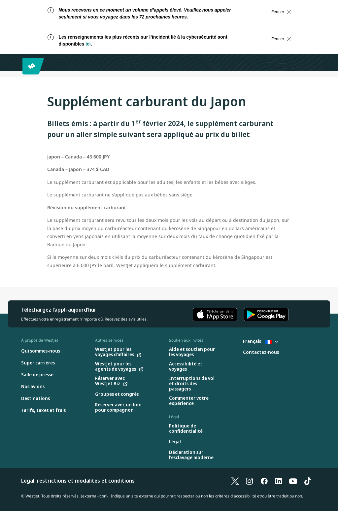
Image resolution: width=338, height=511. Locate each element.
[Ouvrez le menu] (312, 63)
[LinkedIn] (279, 480)
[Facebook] (264, 480)
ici (88, 44)
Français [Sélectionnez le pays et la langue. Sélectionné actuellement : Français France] (260, 341)
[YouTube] (293, 480)
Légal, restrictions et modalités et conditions (78, 480)
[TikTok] (308, 480)
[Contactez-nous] (261, 352)
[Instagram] (250, 480)
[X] (235, 480)
